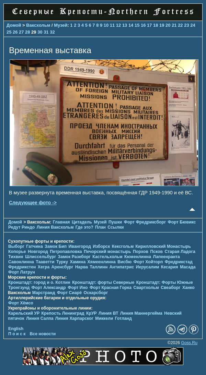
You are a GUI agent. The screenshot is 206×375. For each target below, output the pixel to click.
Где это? (84, 227)
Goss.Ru (189, 342)
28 (27, 32)
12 (118, 25)
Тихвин (15, 256)
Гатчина (34, 246)
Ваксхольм (38, 25)
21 (174, 25)
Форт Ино (78, 287)
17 (149, 25)
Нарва (81, 267)
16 (143, 25)
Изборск (101, 246)
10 (106, 25)
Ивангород (80, 246)
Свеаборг (170, 287)
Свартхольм (146, 287)
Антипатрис (122, 267)
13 (124, 25)
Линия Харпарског (74, 318)
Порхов (140, 251)
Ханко (188, 287)
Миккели (104, 318)
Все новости (43, 333)
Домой (14, 25)
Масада (187, 267)
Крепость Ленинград (63, 313)
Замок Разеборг (74, 256)
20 (167, 25)
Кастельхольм (107, 256)
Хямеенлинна (102, 261)
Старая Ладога (179, 251)
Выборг (16, 246)
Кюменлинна (137, 256)
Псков (156, 251)
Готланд (123, 318)
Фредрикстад (179, 261)
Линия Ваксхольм (55, 227)
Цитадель (82, 222)
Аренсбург (62, 267)
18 (155, 25)
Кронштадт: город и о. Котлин (39, 282)
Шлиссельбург (40, 256)
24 (192, 25)
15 (137, 25)
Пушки (115, 222)
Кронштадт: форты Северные (103, 282)
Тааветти (45, 261)
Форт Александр (49, 287)
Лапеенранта (166, 256)
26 (15, 32)
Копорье (17, 251)
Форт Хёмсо (20, 303)
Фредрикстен (22, 267)
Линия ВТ (108, 313)
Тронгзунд (19, 287)
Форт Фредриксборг (145, 222)
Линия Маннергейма (141, 313)
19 (161, 25)
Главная (61, 222)
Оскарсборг (95, 292)
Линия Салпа (39, 318)
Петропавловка (66, 251)
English (15, 328)
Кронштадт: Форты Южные (164, 282)
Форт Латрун (21, 272)
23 (186, 25)
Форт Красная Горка (110, 287)
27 (21, 32)
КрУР (91, 313)
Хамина (77, 261)
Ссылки (115, 227)
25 (9, 32)
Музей (60, 25)
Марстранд (43, 292)
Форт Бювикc (182, 222)
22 (180, 25)
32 (52, 32)
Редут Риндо (21, 227)
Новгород (38, 251)
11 (112, 25)
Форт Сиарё (69, 292)
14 (130, 25)
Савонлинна (21, 261)
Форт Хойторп (148, 261)
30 (39, 32)
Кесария (169, 267)
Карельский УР (23, 313)
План (100, 227)
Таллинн (98, 267)
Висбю (124, 261)
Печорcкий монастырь (107, 251)
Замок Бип (56, 246)
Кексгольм (123, 246)
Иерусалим (147, 267)
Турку (62, 261)
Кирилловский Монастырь (163, 246)
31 (46, 32)
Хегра (43, 267)
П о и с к (16, 333)
